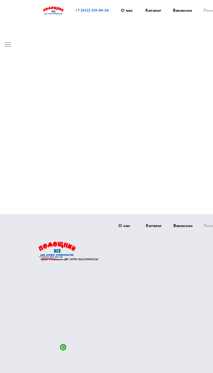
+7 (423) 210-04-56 (92, 10)
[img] (57, 249)
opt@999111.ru (49, 259)
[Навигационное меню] (8, 45)
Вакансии (182, 10)
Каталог (153, 10)
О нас (127, 10)
